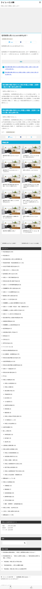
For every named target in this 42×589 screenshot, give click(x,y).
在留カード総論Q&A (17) (9, 368)
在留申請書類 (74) (7, 427)
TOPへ (31, 587)
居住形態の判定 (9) (9, 390)
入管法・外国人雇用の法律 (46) (11, 511)
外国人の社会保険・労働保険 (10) (13, 474)
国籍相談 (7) (8, 489)
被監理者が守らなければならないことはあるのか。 (11, 171)
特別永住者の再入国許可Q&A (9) (11, 281)
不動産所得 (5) (8, 394)
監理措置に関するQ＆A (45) (10, 273)
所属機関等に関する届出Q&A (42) (12, 288)
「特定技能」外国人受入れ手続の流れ (12, 561)
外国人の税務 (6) (9, 387)
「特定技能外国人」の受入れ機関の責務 (13, 565)
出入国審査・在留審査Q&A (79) (11, 354)
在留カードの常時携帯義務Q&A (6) (12, 284)
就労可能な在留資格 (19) (11, 467)
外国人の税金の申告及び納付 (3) (13, 416)
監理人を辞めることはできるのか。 (31, 170)
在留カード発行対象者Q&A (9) (11, 277)
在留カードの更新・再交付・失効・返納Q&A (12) (16, 306)
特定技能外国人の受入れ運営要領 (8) (12, 259)
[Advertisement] (21, 19)
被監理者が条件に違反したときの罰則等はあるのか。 (11, 201)
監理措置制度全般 (10, 132)
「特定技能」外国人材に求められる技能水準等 (15, 569)
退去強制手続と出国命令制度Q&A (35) (13, 317)
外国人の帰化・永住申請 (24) (10, 507)
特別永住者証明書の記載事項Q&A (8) (12, 365)
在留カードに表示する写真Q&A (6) (12, 314)
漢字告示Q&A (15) (7, 343)
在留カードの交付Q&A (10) (10, 299)
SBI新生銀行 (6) (9, 434)
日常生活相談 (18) (9, 500)
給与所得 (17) (8, 398)
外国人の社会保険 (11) (10, 423)
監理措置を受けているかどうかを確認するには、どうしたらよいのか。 (31, 243)
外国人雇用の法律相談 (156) (10, 449)
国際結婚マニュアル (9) (9, 478)
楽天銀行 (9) (8, 438)
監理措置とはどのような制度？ (9, 243)
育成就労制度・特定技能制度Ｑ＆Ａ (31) (13, 262)
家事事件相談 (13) (9, 496)
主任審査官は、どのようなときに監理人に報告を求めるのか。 (31, 156)
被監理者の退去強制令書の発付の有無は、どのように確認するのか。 (11, 185)
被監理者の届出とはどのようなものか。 (11, 156)
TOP (8, 577)
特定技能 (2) (6, 255)
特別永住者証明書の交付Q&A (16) (12, 357)
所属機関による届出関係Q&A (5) (11, 325)
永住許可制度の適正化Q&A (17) (11, 266)
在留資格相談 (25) (9, 493)
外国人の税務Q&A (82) (9, 379)
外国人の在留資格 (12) (10, 383)
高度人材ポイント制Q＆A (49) (11, 270)
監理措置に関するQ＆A (7, 39)
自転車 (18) (8, 441)
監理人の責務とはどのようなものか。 (30, 217)
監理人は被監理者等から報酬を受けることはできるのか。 (11, 217)
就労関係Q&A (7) (7, 328)
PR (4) (4, 376)
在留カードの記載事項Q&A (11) (11, 292)
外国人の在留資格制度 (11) (12, 452)
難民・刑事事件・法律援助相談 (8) (14, 504)
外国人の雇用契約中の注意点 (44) (13, 463)
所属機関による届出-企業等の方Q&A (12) (13, 310)
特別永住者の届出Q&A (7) (9, 372)
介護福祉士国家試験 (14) (9, 445)
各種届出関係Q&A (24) (9, 321)
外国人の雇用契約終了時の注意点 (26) (14, 471)
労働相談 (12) (8, 485)
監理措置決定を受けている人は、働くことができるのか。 (31, 231)
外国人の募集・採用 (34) (11, 460)
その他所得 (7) (8, 401)
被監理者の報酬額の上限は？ (9, 230)
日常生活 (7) (6, 339)
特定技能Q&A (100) (8, 251)
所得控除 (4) (8, 409)
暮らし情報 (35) (7, 431)
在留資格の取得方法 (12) (11, 456)
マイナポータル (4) (8, 346)
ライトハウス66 (7, 2)
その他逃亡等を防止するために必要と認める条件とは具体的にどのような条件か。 (31, 186)
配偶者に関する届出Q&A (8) (10, 295)
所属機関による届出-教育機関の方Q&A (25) (14, 303)
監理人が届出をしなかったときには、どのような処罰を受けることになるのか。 (31, 202)
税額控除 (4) (8, 412)
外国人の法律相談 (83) (9, 482)
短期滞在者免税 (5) (9, 405)
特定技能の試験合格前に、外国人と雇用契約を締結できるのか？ (19, 552)
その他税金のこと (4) (10, 420)
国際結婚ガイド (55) (8, 515)
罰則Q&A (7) (6, 336)
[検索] (14, 543)
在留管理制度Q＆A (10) (9, 361)
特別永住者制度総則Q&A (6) (10, 350)
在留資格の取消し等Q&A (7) (10, 332)
